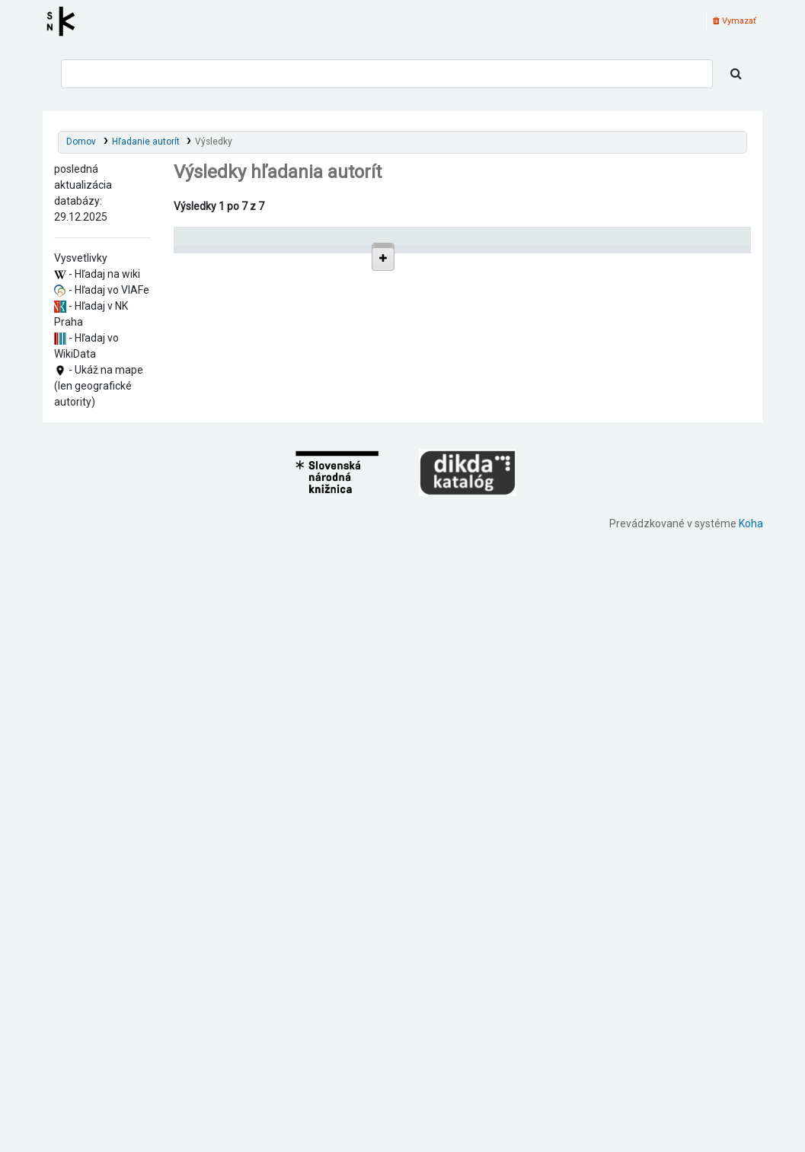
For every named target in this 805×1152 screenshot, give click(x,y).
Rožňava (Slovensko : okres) (264, 432)
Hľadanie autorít (146, 141)
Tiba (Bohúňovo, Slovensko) (264, 444)
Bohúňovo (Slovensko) (252, 580)
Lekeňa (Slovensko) (245, 419)
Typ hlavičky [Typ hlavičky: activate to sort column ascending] (595, 243)
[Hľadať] (736, 73)
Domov (81, 141)
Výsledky (213, 141)
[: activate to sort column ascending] (535, 243)
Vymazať (734, 21)
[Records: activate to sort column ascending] (715, 243)
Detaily (535, 276)
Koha (751, 1144)
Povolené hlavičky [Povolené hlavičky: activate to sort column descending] (222, 243)
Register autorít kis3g (65, 21)
